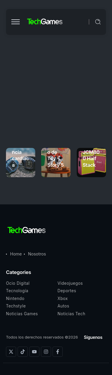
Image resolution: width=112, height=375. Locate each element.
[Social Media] (11, 352)
